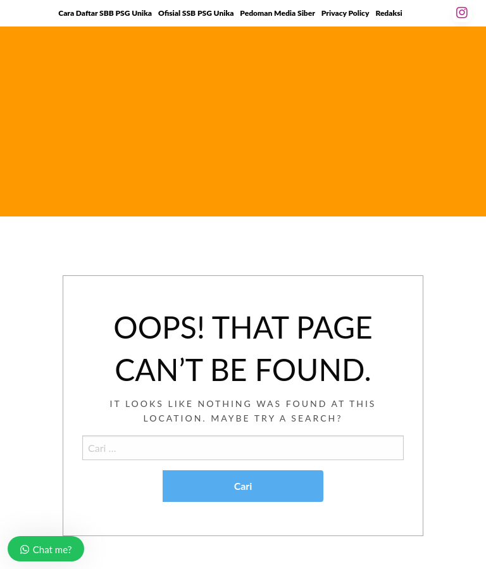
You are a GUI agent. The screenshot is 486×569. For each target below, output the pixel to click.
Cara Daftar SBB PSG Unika (105, 13)
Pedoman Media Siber (277, 13)
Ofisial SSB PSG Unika (196, 13)
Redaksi (388, 13)
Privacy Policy (345, 13)
